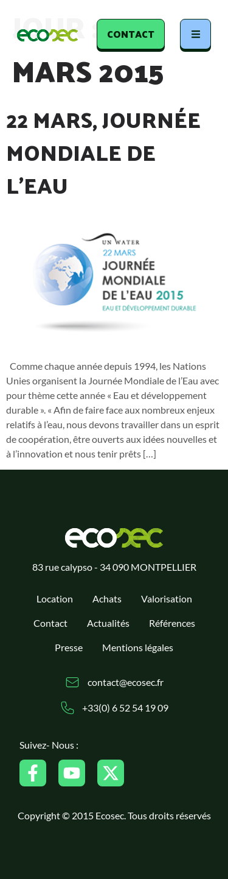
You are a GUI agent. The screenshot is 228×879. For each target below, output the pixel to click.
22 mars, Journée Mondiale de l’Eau (103, 152)
